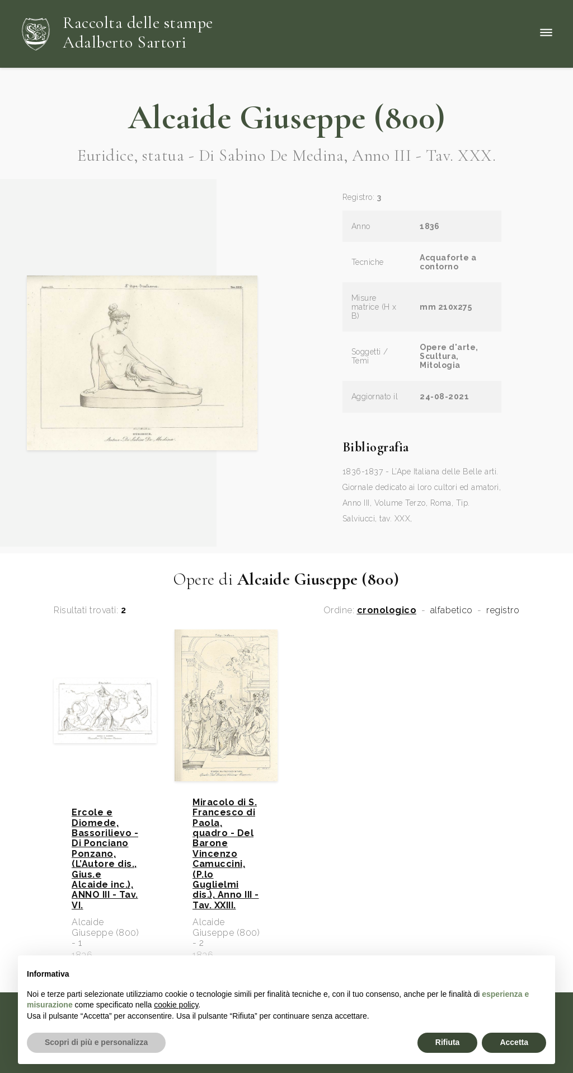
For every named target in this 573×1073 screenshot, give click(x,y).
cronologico (387, 610)
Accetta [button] (514, 1042)
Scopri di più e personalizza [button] (96, 1042)
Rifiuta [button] (447, 1042)
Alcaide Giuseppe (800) (286, 117)
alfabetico (451, 610)
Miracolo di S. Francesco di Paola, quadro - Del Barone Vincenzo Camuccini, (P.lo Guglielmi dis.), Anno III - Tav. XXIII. (225, 854)
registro (502, 610)
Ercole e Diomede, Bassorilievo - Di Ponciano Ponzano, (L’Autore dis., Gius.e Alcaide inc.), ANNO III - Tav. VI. (105, 859)
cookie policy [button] (176, 1004)
